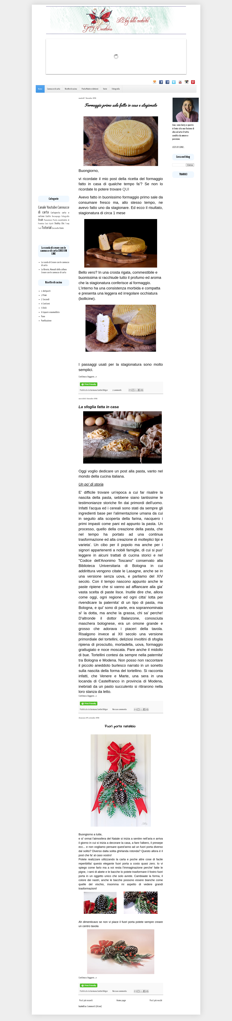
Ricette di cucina (71, 89)
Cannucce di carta (53, 89)
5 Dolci (44, 308)
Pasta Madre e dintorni (90, 89)
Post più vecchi (156, 1000)
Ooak (40, 220)
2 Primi (44, 295)
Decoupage (56, 216)
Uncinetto (55, 228)
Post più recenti (86, 1000)
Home (40, 89)
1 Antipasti (46, 291)
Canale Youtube (47, 207)
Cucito (48, 216)
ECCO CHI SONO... (178, 147)
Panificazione (46, 321)
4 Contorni (45, 304)
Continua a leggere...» (88, 377)
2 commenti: (117, 390)
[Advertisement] (53, 144)
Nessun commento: (119, 709)
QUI (125, 189)
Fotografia (116, 89)
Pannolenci (48, 220)
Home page (121, 1000)
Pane (43, 316)
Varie (105, 89)
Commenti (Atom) (94, 1006)
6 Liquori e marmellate (50, 312)
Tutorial (46, 228)
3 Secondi (45, 299)
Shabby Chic (59, 223)
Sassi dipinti (49, 224)
